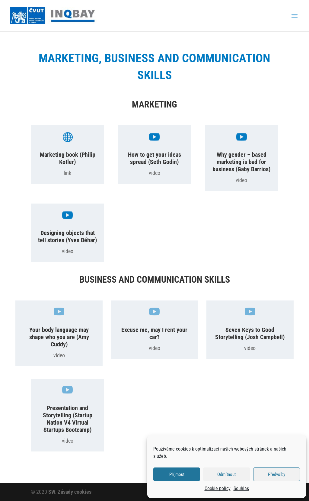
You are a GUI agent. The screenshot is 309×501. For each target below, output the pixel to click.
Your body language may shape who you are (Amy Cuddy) (59, 337)
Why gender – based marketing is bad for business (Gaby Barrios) (241, 162)
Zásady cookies (74, 492)
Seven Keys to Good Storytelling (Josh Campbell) (250, 333)
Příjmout (176, 474)
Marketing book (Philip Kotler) (67, 158)
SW (51, 492)
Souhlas (241, 488)
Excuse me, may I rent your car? (154, 333)
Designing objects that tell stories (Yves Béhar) (67, 236)
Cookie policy (218, 488)
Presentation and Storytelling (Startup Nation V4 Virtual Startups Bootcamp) (67, 418)
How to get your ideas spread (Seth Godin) (154, 158)
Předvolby (276, 474)
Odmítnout (226, 474)
